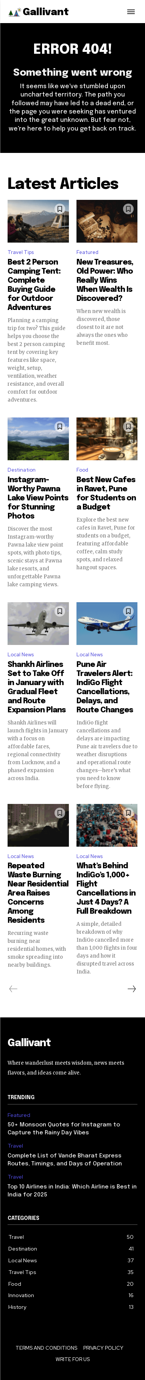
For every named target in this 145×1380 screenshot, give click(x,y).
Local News (21, 654)
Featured (87, 252)
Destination (22, 470)
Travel (15, 1146)
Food (82, 470)
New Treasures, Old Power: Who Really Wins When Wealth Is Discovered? (104, 281)
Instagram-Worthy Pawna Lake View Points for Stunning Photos (38, 498)
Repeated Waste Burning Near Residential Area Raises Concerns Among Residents (38, 893)
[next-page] (131, 989)
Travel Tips (21, 252)
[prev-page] (13, 989)
